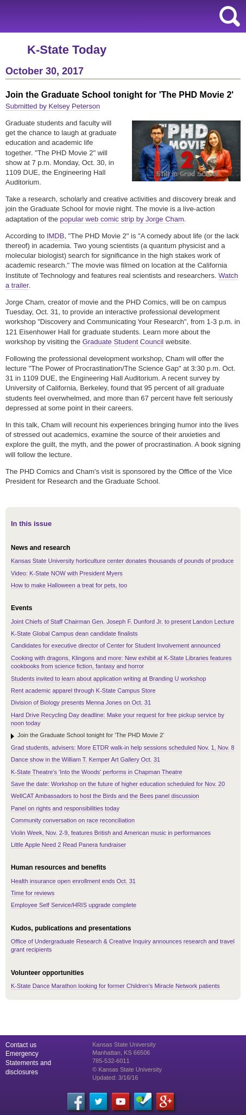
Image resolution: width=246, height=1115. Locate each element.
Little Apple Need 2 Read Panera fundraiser (68, 844)
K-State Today (66, 49)
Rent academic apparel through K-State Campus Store (83, 690)
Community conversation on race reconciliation (73, 820)
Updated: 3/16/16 (115, 1077)
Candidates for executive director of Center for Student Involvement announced (115, 645)
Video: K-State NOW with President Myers (67, 573)
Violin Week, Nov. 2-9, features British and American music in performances (111, 832)
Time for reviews (32, 893)
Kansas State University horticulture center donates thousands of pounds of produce (122, 561)
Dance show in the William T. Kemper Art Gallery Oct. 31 (85, 759)
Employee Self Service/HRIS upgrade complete (73, 905)
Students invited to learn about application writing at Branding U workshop (108, 678)
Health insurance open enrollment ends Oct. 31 (73, 881)
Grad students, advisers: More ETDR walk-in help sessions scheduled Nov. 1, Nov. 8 (123, 747)
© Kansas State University (127, 1069)
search (230, 16)
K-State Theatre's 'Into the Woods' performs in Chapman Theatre (96, 772)
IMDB (56, 236)
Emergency (22, 1053)
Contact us (20, 1045)
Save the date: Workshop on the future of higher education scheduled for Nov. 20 (118, 784)
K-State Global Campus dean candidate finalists (74, 633)
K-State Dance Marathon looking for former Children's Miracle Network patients (115, 986)
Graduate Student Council (123, 342)
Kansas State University (99, 16)
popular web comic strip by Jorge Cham (122, 219)
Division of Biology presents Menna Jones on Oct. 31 (81, 702)
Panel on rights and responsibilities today (65, 808)
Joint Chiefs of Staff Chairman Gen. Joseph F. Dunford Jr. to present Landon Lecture (122, 621)
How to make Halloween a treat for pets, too (69, 585)
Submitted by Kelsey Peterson (52, 106)
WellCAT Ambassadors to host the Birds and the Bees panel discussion (105, 796)
